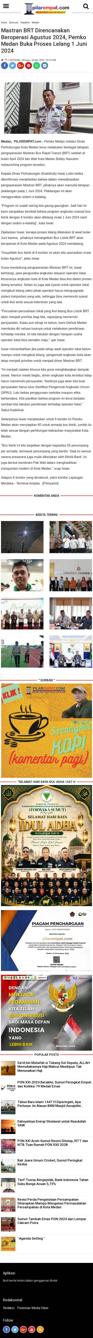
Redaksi (8, 1308)
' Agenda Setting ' (30, 1238)
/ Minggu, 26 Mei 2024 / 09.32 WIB (38, 60)
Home (4, 22)
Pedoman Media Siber (33, 1308)
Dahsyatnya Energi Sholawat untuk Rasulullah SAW (51, 1123)
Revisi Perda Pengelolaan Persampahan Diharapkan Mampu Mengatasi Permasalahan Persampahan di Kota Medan (51, 1203)
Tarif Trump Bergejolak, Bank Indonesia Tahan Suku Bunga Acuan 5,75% (52, 1182)
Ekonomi (13, 22)
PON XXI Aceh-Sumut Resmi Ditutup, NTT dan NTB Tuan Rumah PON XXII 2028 (52, 1143)
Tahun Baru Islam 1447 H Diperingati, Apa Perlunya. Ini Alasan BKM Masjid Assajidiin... (50, 1104)
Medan (35, 22)
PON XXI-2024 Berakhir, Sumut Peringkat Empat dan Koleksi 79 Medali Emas (54, 1084)
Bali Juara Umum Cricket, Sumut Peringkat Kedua (49, 1162)
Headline (25, 22)
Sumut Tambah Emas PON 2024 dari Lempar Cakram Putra (51, 1221)
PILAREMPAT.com (27, 141)
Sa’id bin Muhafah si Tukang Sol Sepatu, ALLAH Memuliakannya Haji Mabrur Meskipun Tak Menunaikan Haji (53, 1066)
